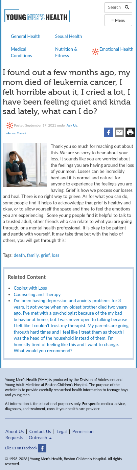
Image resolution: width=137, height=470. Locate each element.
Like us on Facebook (25, 448)
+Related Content (16, 133)
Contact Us (40, 431)
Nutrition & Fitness (66, 52)
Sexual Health (68, 36)
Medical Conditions (21, 52)
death (19, 255)
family (33, 255)
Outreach (40, 437)
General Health (25, 36)
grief (45, 255)
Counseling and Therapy (37, 294)
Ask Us (72, 125)
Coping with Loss (30, 288)
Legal (61, 431)
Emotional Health (116, 49)
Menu (118, 20)
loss (55, 255)
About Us (14, 431)
